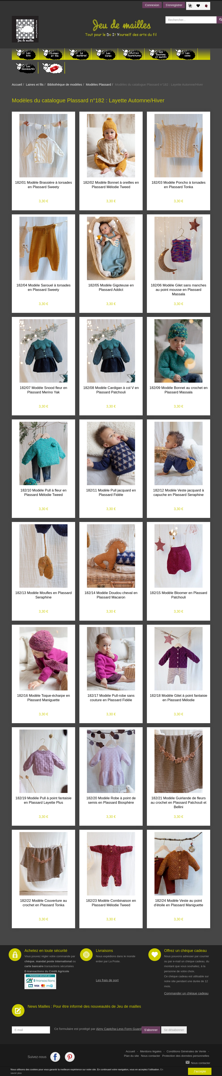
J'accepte (200, 1071)
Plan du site (131, 1055)
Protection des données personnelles (185, 1055)
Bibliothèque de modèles (64, 84)
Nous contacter (150, 1055)
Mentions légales (150, 1051)
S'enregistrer (174, 5)
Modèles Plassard (98, 84)
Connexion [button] (152, 5)
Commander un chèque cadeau (186, 993)
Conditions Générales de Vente (186, 1051)
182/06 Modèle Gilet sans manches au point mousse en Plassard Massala (178, 289)
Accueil (17, 84)
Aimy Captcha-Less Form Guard (118, 1029)
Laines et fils (34, 84)
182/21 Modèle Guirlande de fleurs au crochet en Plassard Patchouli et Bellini (178, 802)
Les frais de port (107, 980)
